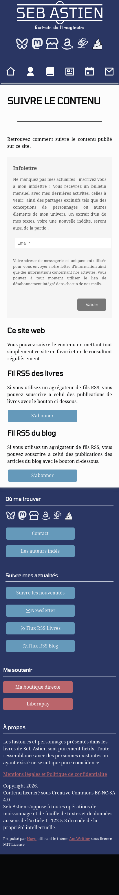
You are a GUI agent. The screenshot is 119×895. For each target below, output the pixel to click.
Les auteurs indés (40, 551)
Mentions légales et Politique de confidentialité (55, 774)
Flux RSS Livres (41, 628)
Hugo (31, 838)
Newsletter (40, 610)
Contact (40, 533)
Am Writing (79, 838)
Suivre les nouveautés (40, 593)
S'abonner (42, 416)
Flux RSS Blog (40, 646)
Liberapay (38, 704)
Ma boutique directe (38, 687)
